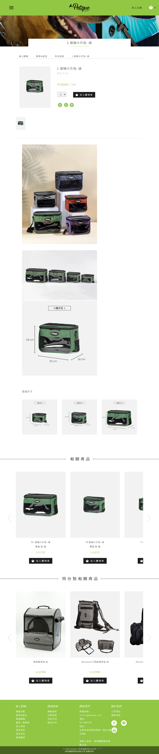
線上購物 (21, 706)
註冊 (139, 8)
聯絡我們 (85, 706)
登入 (134, 8)
